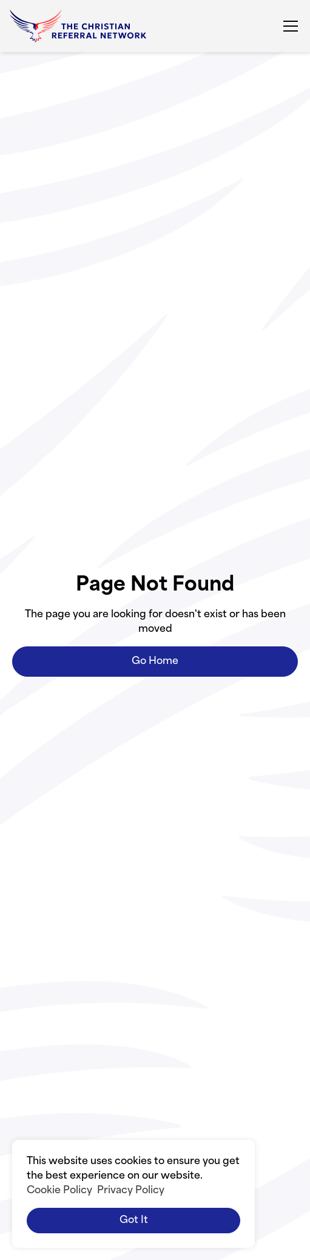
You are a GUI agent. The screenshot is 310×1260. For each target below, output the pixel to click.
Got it (134, 1220)
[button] (288, 26)
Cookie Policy (59, 1191)
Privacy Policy (130, 1191)
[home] (78, 26)
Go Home (155, 661)
